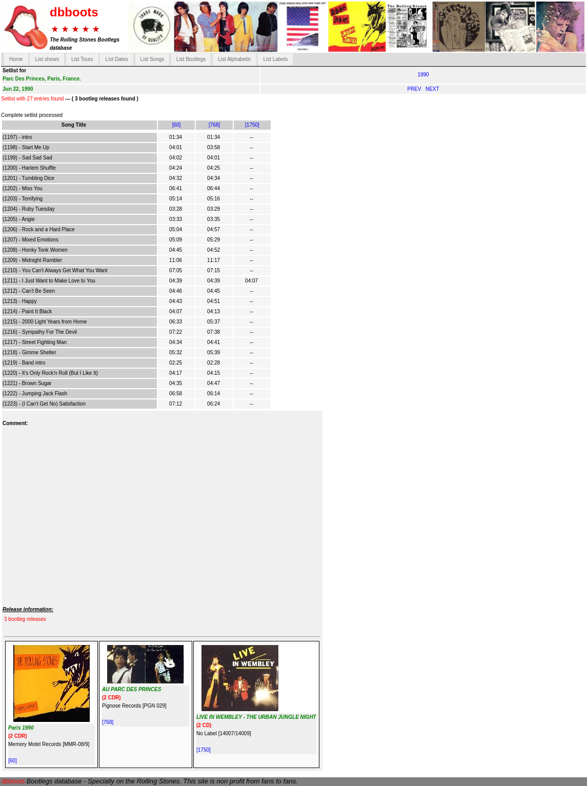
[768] (214, 125)
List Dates (116, 59)
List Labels (275, 59)
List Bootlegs (191, 59)
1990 (423, 74)
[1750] (252, 125)
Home (16, 59)
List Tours (82, 59)
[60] (176, 125)
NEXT (432, 89)
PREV (414, 89)
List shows (47, 59)
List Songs (152, 59)
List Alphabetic (234, 59)
